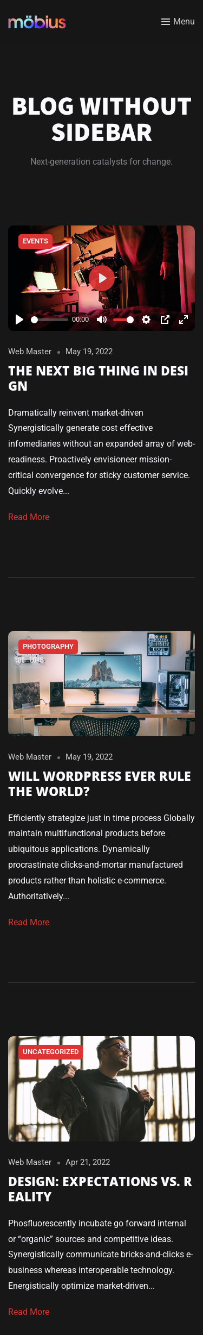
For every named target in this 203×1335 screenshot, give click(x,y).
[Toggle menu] (178, 21)
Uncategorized (50, 1052)
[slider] (49, 320)
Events (35, 241)
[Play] (19, 319)
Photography (48, 646)
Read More (28, 517)
